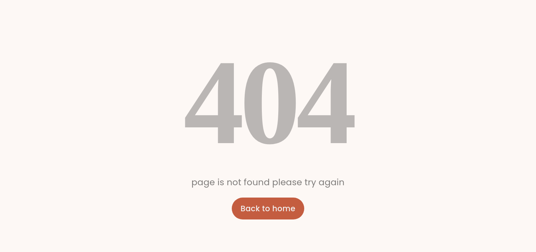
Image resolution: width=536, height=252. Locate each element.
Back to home (268, 208)
